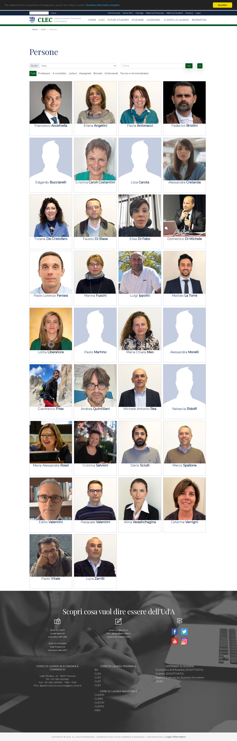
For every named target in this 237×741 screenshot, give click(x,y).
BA (96, 669)
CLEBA (98, 698)
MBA (97, 710)
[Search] (39, 13)
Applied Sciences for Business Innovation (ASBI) (180, 679)
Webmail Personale (155, 13)
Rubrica (189, 13)
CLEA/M (99, 694)
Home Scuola (114, 13)
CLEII (97, 685)
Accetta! (222, 5)
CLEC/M (99, 702)
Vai (189, 66)
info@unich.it (121, 630)
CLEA (97, 673)
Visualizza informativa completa (105, 5)
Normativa (199, 19)
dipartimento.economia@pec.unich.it (60, 685)
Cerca (53, 13)
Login (198, 13)
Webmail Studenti (174, 13)
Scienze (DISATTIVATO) (170, 673)
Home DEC (128, 13)
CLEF (97, 681)
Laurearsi (153, 19)
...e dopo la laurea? (176, 19)
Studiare (138, 19)
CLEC (102, 19)
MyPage (139, 13)
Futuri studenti (118, 19)
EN (205, 13)
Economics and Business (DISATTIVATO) (179, 669)
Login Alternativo (175, 736)
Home (92, 19)
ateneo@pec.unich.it (121, 633)
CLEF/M (99, 706)
